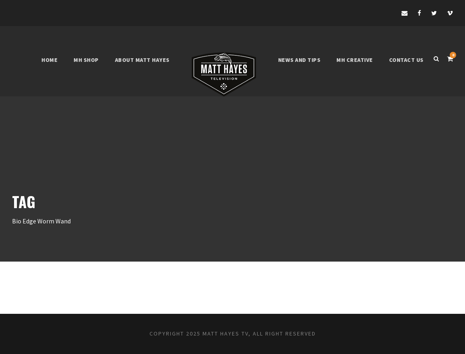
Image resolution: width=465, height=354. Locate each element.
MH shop (86, 59)
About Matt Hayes (142, 59)
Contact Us (406, 59)
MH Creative (354, 59)
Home (49, 59)
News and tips (299, 59)
